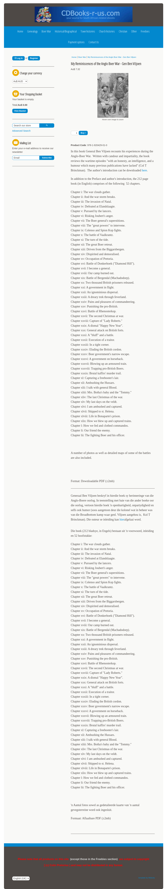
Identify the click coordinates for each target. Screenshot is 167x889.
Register (34, 58)
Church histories (107, 31)
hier (122, 519)
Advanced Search (21, 130)
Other (134, 31)
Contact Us (94, 42)
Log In (18, 58)
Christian (123, 31)
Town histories (88, 31)
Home (20, 31)
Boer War (46, 31)
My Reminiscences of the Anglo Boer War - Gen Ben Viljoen (112, 57)
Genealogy (32, 31)
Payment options (76, 42)
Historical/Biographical (66, 31)
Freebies (145, 31)
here (144, 170)
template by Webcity (146, 878)
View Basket (20, 111)
